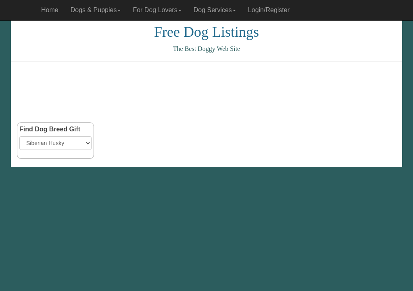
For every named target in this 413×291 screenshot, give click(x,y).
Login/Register (269, 9)
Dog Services (215, 9)
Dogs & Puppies (96, 9)
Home (49, 9)
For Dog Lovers (157, 9)
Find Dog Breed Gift (49, 129)
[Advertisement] (206, 92)
